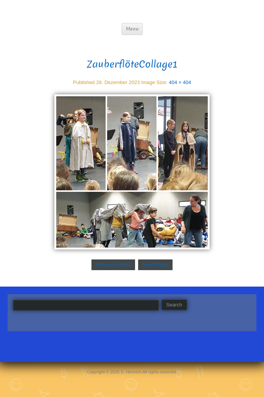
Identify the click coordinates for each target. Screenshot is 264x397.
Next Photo (155, 264)
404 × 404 (180, 82)
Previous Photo (113, 264)
